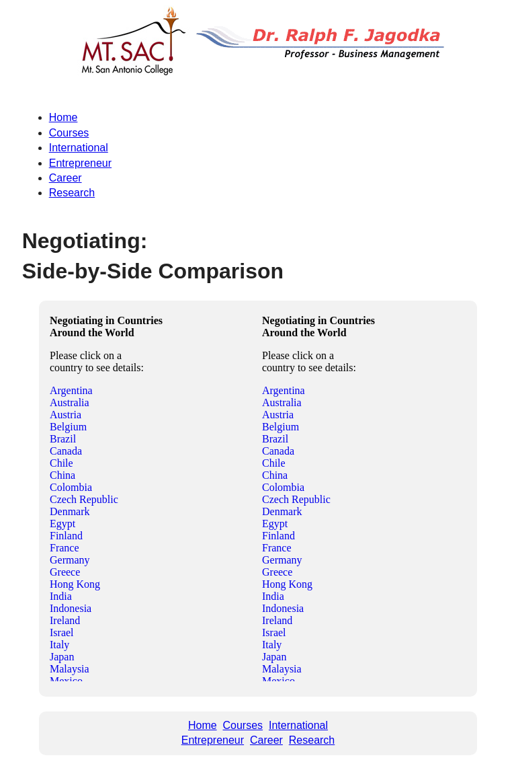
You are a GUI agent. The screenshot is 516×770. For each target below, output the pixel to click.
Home (63, 117)
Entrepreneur (80, 163)
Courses (69, 133)
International (78, 147)
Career (65, 178)
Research (72, 192)
